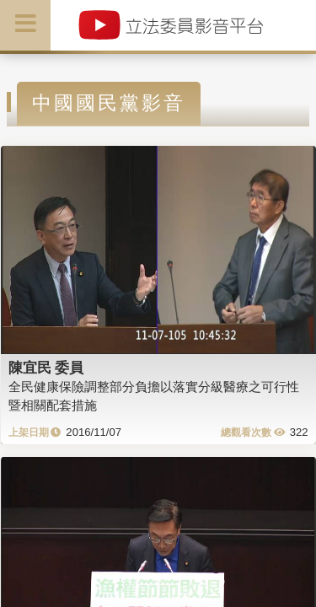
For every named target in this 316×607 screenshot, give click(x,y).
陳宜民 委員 (46, 367)
